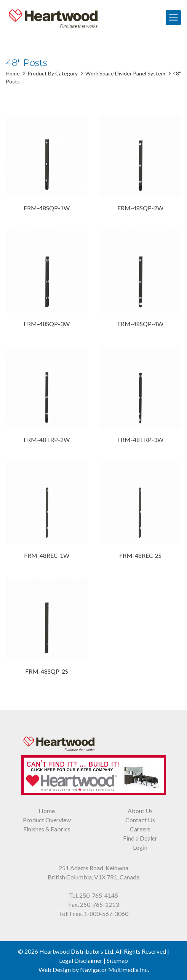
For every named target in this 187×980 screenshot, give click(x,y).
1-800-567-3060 (106, 913)
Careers (140, 829)
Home (13, 73)
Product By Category (52, 73)
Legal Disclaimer (80, 960)
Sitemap (117, 960)
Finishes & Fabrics (46, 829)
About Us (140, 810)
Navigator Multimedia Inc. (114, 969)
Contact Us (140, 819)
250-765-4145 (98, 895)
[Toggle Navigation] (173, 17)
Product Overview (47, 819)
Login (140, 847)
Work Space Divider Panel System (125, 73)
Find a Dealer (140, 838)
